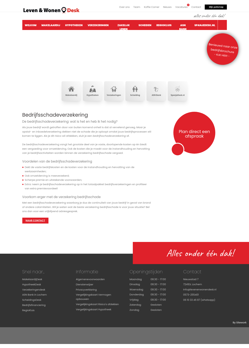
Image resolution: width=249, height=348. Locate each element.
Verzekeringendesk (34, 293)
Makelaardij (50, 24)
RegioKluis (164, 24)
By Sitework (239, 326)
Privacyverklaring (86, 293)
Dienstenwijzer (85, 288)
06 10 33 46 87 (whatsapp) (199, 303)
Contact (196, 6)
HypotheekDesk (32, 288)
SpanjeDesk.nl (204, 24)
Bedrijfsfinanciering (34, 308)
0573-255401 (191, 298)
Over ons (121, 6)
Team (134, 6)
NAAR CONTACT (36, 224)
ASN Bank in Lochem (35, 298)
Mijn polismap (216, 6)
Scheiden (145, 24)
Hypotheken (74, 24)
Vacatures (180, 6)
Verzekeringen (98, 24)
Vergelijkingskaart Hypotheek (94, 317)
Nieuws (165, 6)
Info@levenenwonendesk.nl (200, 293)
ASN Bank (183, 26)
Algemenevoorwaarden (91, 283)
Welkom (31, 24)
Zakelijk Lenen (123, 26)
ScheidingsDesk (32, 303)
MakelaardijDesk (32, 283)
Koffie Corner (149, 6)
